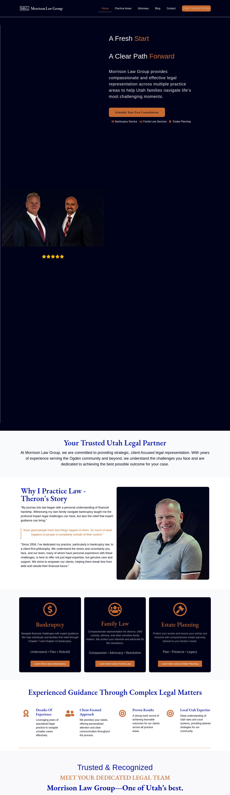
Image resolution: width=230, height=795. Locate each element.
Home (105, 8)
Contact (171, 8)
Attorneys (143, 8)
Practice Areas (123, 8)
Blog (157, 8)
